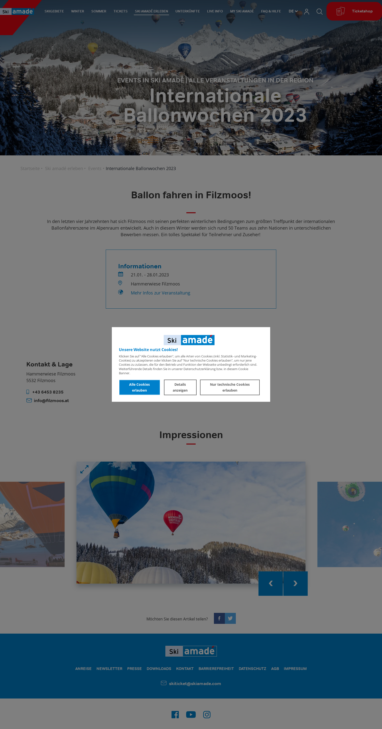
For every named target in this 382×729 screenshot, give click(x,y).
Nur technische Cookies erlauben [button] (230, 387)
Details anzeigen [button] (180, 387)
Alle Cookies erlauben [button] (139, 387)
